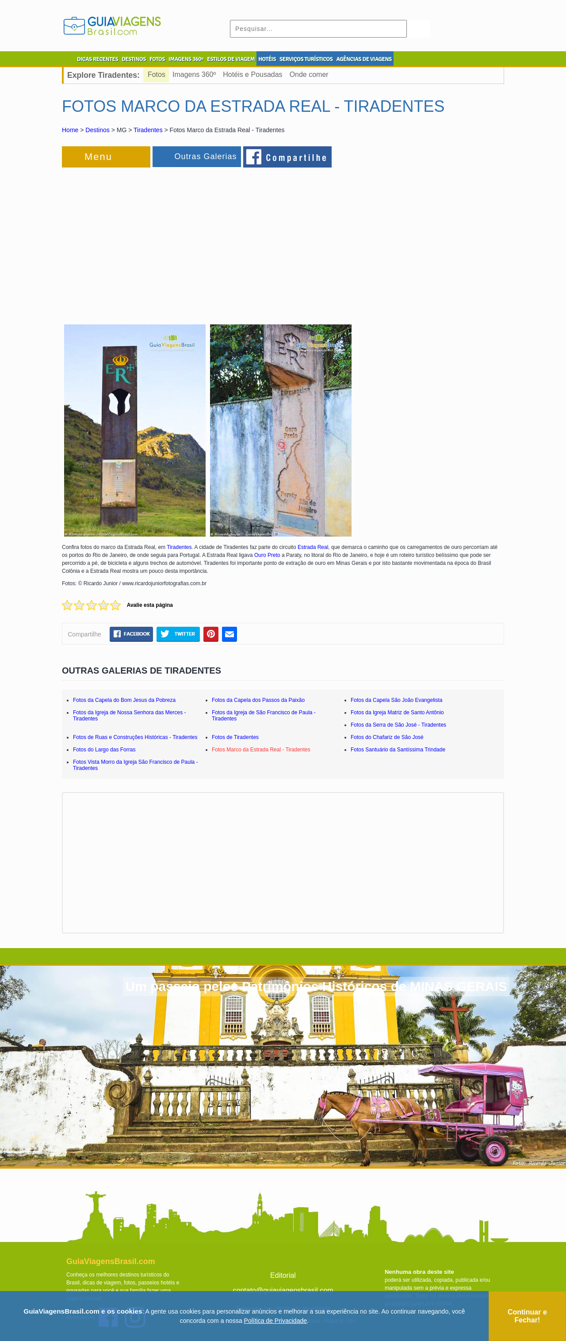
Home (70, 129)
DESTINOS (134, 59)
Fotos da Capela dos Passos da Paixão (258, 700)
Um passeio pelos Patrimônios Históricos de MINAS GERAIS (316, 986)
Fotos (156, 74)
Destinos (97, 129)
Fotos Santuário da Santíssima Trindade (398, 750)
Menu (98, 156)
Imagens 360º (194, 74)
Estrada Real (313, 547)
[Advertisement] (158, 240)
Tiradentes (148, 129)
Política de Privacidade (275, 1320)
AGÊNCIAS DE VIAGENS (363, 59)
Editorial (283, 1275)
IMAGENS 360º (185, 59)
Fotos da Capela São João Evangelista (396, 700)
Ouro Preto (267, 555)
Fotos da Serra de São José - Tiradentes (398, 725)
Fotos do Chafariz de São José (387, 737)
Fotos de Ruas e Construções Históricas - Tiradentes (135, 737)
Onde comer (309, 74)
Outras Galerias (205, 156)
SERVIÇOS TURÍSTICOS (306, 59)
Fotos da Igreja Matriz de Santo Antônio (397, 712)
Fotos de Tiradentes (235, 737)
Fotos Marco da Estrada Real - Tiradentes (261, 750)
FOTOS (157, 59)
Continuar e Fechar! (527, 1316)
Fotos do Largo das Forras (104, 750)
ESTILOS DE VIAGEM (231, 59)
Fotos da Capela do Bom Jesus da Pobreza (124, 700)
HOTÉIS (267, 59)
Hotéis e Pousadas (252, 74)
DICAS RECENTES (97, 59)
